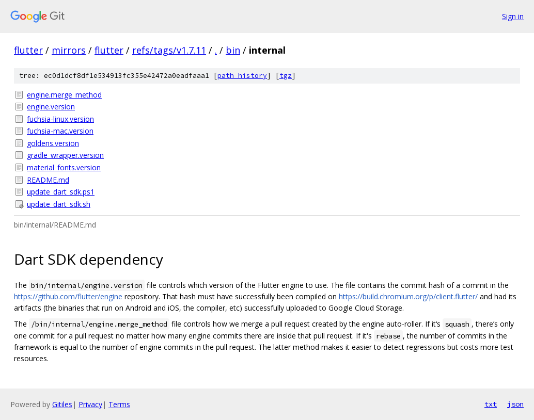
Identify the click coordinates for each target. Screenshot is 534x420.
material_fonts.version (64, 167)
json (515, 404)
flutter (28, 50)
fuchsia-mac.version (60, 131)
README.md (48, 180)
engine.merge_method (64, 95)
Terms (119, 404)
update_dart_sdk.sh (58, 204)
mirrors (69, 50)
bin (233, 50)
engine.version (51, 106)
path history (242, 75)
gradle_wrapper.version (65, 155)
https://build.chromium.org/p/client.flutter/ (408, 296)
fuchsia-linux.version (60, 119)
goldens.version (53, 143)
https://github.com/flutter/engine (68, 296)
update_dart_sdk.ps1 (61, 192)
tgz (285, 75)
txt (490, 404)
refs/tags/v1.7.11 (169, 50)
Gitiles (62, 404)
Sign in (513, 16)
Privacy (90, 404)
